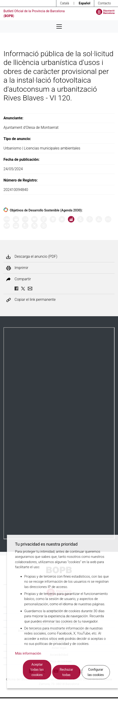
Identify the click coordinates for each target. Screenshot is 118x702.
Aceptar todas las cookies (37, 670)
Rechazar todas (66, 672)
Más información (28, 653)
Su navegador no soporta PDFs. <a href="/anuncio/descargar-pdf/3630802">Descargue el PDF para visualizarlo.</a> (59, 433)
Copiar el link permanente (35, 299)
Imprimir (21, 268)
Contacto (104, 3)
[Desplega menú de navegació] (59, 26)
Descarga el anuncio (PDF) (36, 256)
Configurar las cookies (96, 672)
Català (64, 3)
